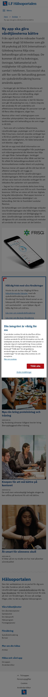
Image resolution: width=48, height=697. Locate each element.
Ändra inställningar (24, 372)
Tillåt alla (35, 366)
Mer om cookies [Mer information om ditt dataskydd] (10, 359)
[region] (24, 348)
